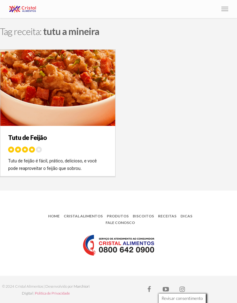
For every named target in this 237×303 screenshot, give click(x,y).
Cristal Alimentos (83, 216)
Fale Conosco (120, 222)
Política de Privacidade (52, 293)
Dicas (186, 216)
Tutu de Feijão (27, 137)
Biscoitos (143, 216)
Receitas (167, 216)
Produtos (118, 216)
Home (54, 216)
